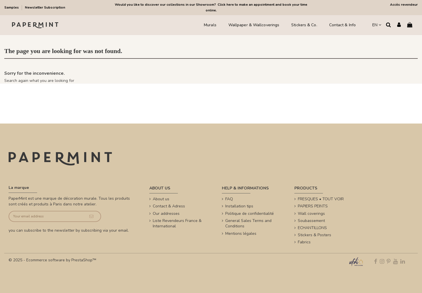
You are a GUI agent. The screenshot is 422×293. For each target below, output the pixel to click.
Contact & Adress (169, 206)
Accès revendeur (404, 4)
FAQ (229, 199)
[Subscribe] (91, 216)
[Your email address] (45, 216)
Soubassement (311, 220)
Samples (12, 7)
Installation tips (239, 206)
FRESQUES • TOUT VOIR (321, 199)
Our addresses (166, 213)
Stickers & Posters (314, 235)
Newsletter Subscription (45, 7)
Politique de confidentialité (249, 213)
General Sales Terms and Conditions (248, 223)
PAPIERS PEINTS (313, 206)
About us (161, 199)
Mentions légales (240, 233)
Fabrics (304, 242)
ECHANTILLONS (312, 228)
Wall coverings (311, 213)
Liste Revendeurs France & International (177, 223)
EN (376, 25)
